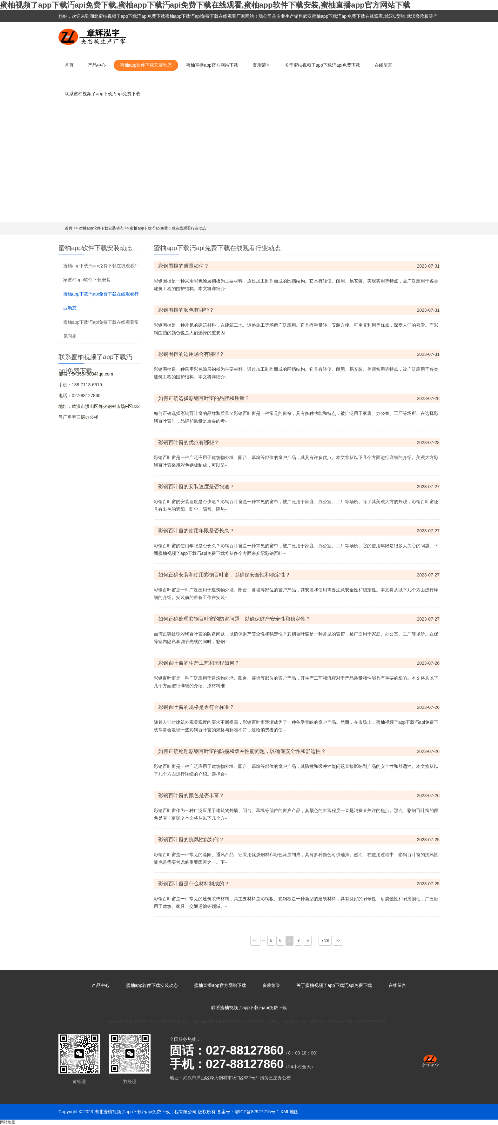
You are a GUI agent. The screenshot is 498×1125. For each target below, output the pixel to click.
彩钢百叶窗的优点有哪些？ (188, 442)
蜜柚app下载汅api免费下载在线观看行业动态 (168, 228)
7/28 (325, 940)
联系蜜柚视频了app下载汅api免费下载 (102, 93)
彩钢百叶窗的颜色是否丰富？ (191, 795)
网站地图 (7, 1122)
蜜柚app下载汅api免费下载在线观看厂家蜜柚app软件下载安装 (101, 272)
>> (338, 940)
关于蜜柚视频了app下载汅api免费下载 (322, 65)
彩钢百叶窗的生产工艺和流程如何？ (198, 663)
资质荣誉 (261, 65)
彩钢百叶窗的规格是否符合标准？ (196, 707)
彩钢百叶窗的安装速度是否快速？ (196, 486)
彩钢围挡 (256, 1021)
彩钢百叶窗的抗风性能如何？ (191, 839)
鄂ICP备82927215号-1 (257, 1111)
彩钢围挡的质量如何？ (183, 266)
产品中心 (97, 65)
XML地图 (289, 1111)
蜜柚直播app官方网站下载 (212, 65)
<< (255, 940)
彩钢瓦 (273, 1021)
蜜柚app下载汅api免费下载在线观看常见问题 (101, 329)
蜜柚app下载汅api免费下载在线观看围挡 (211, 1021)
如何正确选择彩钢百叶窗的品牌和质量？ (204, 398)
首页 (69, 65)
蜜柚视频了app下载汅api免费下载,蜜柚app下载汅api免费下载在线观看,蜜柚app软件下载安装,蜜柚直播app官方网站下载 (205, 5)
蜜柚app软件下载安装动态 (146, 65)
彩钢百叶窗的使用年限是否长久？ (196, 530)
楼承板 (289, 1021)
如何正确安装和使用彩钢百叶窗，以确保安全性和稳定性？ (224, 574)
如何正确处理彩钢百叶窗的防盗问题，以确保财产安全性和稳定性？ (234, 619)
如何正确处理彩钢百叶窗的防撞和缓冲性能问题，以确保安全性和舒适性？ (242, 751)
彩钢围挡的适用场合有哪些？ (191, 354)
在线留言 (383, 65)
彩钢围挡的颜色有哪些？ (186, 310)
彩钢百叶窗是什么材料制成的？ (193, 883)
